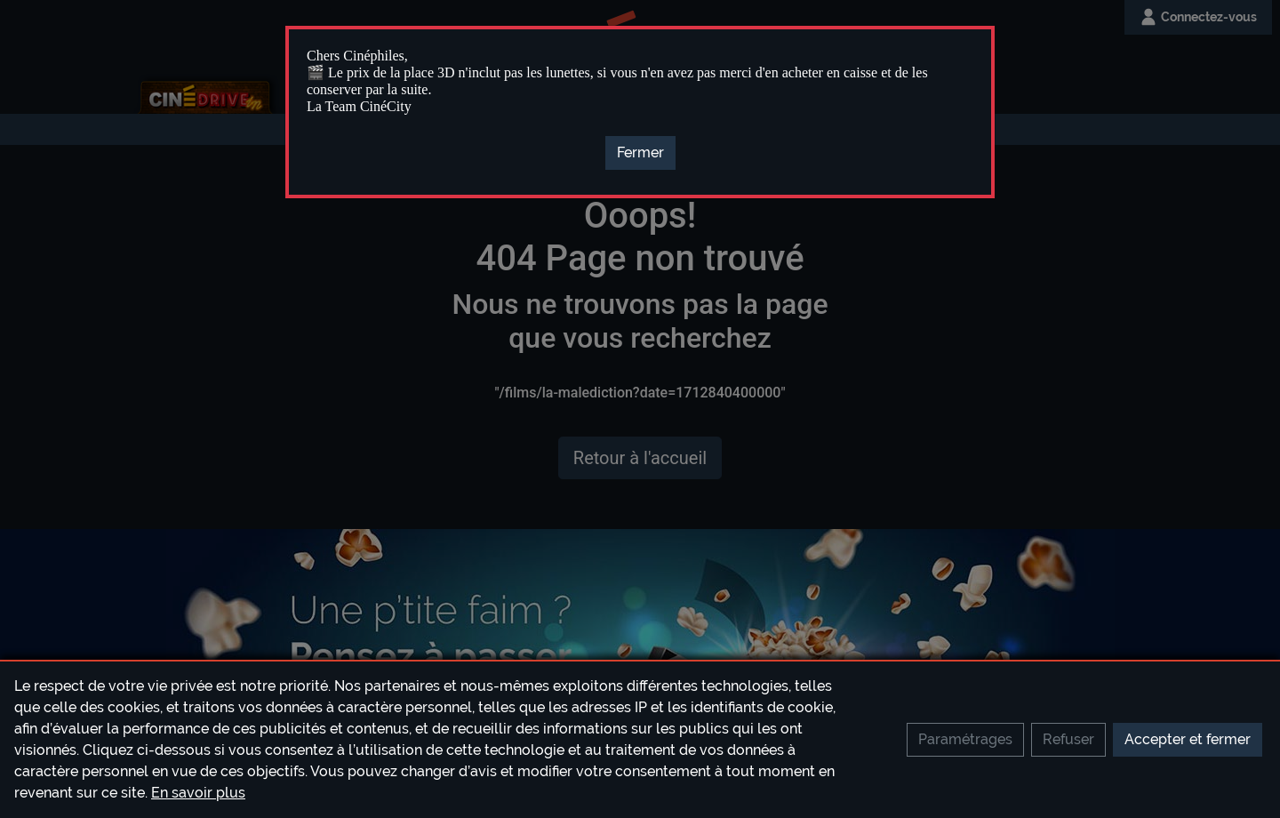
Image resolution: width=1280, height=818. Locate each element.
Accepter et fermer (1187, 739)
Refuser (1068, 739)
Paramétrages (965, 739)
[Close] (640, 153)
